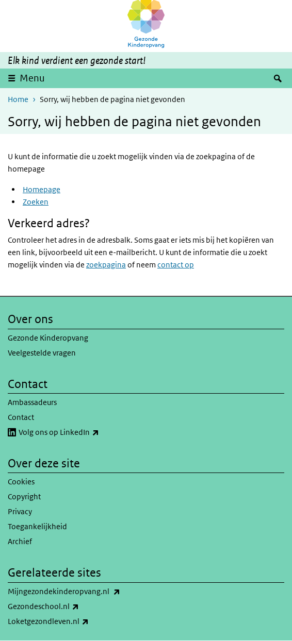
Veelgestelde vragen (42, 353)
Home (18, 99)
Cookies (21, 481)
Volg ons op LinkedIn (81, 432)
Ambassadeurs (32, 402)
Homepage (41, 189)
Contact (21, 417)
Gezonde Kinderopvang (48, 338)
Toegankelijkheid (37, 526)
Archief (20, 541)
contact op (175, 264)
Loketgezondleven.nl (71, 621)
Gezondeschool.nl (66, 606)
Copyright (24, 496)
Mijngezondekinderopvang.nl (87, 591)
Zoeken (35, 202)
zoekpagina (106, 264)
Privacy (20, 511)
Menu (32, 78)
